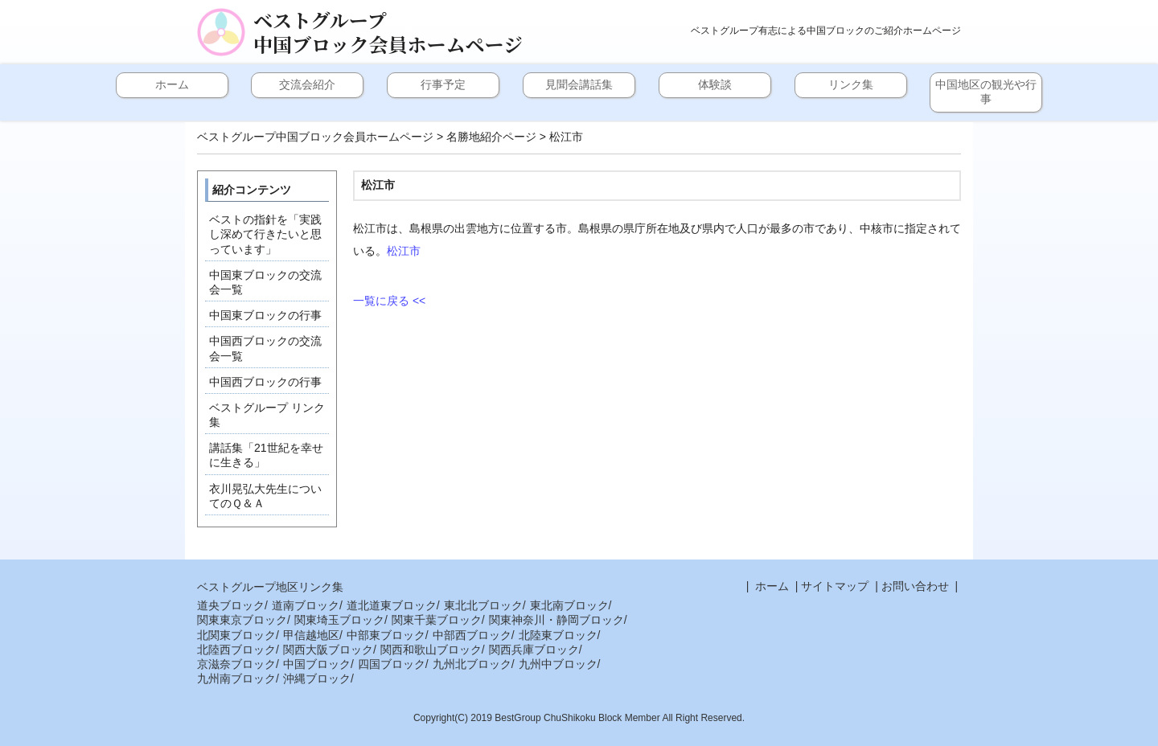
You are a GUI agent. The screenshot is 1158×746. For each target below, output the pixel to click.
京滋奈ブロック (236, 664)
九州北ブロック (472, 664)
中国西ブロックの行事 (265, 381)
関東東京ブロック (242, 619)
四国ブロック (391, 664)
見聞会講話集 (579, 84)
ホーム (172, 84)
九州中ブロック (558, 664)
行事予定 (443, 84)
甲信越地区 (311, 635)
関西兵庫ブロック (534, 649)
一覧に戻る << (389, 300)
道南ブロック (305, 605)
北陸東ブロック (558, 635)
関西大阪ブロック (328, 649)
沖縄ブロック (317, 678)
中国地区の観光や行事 (986, 91)
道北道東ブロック (392, 605)
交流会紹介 (307, 84)
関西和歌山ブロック (431, 649)
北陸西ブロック (236, 649)
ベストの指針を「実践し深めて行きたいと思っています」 (265, 234)
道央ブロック (231, 605)
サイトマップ (834, 586)
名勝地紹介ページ (491, 136)
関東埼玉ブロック (339, 619)
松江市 (404, 250)
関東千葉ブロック (437, 619)
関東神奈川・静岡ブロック (556, 619)
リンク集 (850, 84)
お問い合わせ (915, 586)
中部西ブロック (472, 635)
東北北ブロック (483, 605)
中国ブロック (317, 664)
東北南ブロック (569, 605)
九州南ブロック (236, 678)
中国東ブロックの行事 (265, 315)
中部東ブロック (386, 635)
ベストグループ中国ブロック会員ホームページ (388, 32)
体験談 (715, 84)
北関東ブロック (236, 635)
